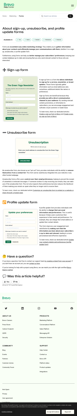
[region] (38, 409)
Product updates (45, 367)
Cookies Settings (7, 412)
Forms (21, 16)
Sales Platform (44, 329)
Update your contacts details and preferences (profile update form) (56, 242)
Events (4, 354)
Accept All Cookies (53, 412)
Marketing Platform (46, 320)
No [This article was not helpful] (17, 282)
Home (4, 16)
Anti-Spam (5, 389)
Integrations (43, 371)
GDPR (4, 333)
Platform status (44, 363)
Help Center (44, 350)
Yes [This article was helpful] (8, 282)
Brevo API (43, 359)
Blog (3, 350)
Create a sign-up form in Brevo (50, 114)
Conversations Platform (47, 324)
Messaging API (44, 333)
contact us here (34, 263)
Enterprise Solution (46, 337)
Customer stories (8, 363)
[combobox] (57, 16)
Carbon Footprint (8, 329)
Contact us (43, 354)
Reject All (68, 412)
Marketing (12, 16)
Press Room (6, 324)
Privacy (4, 394)
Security (5, 337)
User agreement (7, 398)
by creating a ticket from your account (58, 261)
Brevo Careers (7, 320)
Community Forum (8, 367)
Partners (5, 359)
